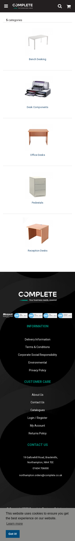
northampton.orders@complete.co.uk (40, 475)
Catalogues (37, 410)
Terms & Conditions (37, 347)
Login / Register (37, 417)
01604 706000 (41, 468)
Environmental (37, 362)
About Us (37, 394)
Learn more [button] (14, 523)
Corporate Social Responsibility (37, 354)
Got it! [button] (12, 533)
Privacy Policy (37, 370)
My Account (37, 425)
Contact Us (37, 402)
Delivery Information (37, 339)
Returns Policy (38, 433)
